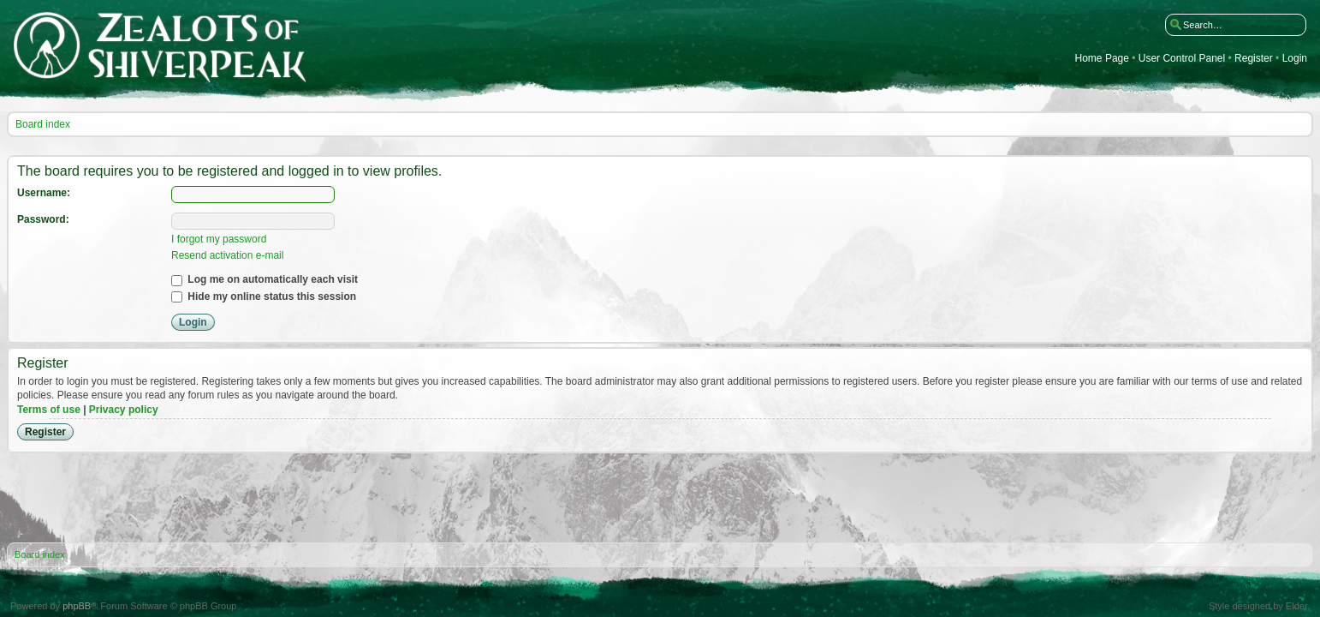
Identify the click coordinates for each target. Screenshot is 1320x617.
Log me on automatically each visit (264, 279)
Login (1294, 58)
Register (1253, 58)
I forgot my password (218, 239)
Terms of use (48, 410)
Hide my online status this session (263, 297)
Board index (42, 124)
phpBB (76, 606)
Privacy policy (123, 410)
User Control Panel (1182, 58)
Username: (43, 193)
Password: (43, 219)
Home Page (1102, 58)
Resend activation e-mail (227, 255)
